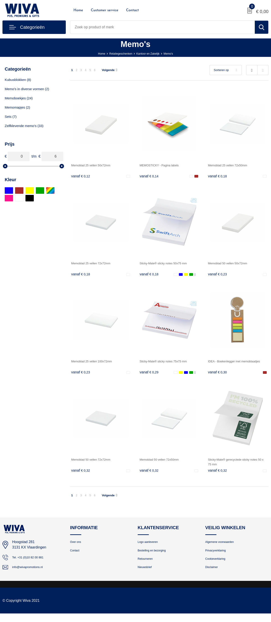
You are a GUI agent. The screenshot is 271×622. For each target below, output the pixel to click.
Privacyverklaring (218, 556)
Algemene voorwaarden (223, 547)
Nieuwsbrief (146, 576)
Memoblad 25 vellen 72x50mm (232, 165)
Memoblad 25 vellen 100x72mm (96, 363)
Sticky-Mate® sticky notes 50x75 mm (169, 264)
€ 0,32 (81, 474)
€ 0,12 (81, 176)
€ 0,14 (150, 176)
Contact (132, 10)
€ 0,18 (218, 176)
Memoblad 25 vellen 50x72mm (95, 165)
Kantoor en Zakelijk (150, 53)
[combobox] (162, 27)
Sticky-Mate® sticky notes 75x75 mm (169, 363)
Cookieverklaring (217, 566)
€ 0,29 (150, 374)
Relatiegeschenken (117, 53)
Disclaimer (213, 576)
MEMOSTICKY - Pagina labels (164, 165)
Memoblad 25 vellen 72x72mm (95, 264)
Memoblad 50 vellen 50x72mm (232, 264)
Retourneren (147, 566)
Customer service (104, 10)
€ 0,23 (218, 275)
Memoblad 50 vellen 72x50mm (164, 462)
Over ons (77, 547)
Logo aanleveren (150, 547)
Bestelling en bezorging (155, 556)
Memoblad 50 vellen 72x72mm (95, 462)
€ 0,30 (218, 374)
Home (78, 10)
